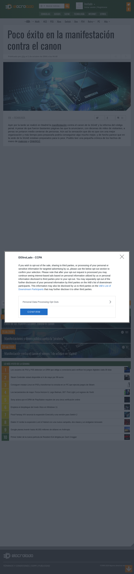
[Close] (123, 258)
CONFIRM (35, 311)
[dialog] (67, 287)
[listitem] (67, 302)
